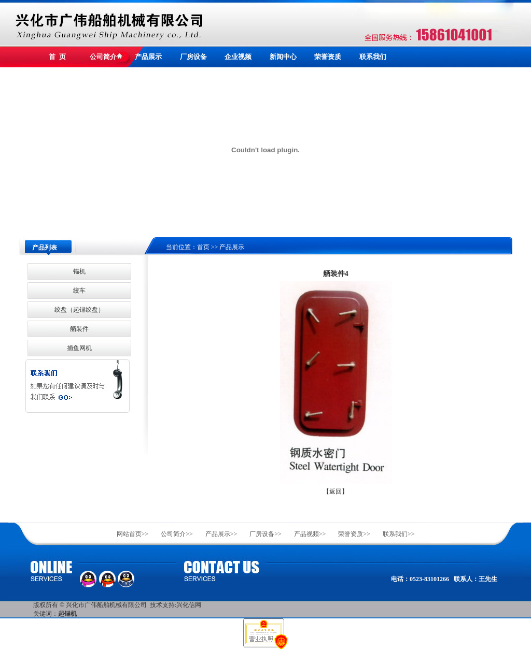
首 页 (57, 57)
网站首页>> (133, 534)
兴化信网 (188, 605)
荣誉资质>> (354, 534)
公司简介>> (177, 534)
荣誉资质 (327, 57)
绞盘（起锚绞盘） (79, 309)
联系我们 (372, 57)
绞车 (79, 290)
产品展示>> (221, 534)
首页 (203, 247)
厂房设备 (193, 57)
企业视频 (238, 57)
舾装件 (79, 328)
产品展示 (148, 57)
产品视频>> (310, 534)
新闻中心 (283, 57)
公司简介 (103, 57)
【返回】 (335, 491)
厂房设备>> (265, 534)
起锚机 (67, 613)
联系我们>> (399, 534)
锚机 (79, 271)
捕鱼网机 (79, 348)
